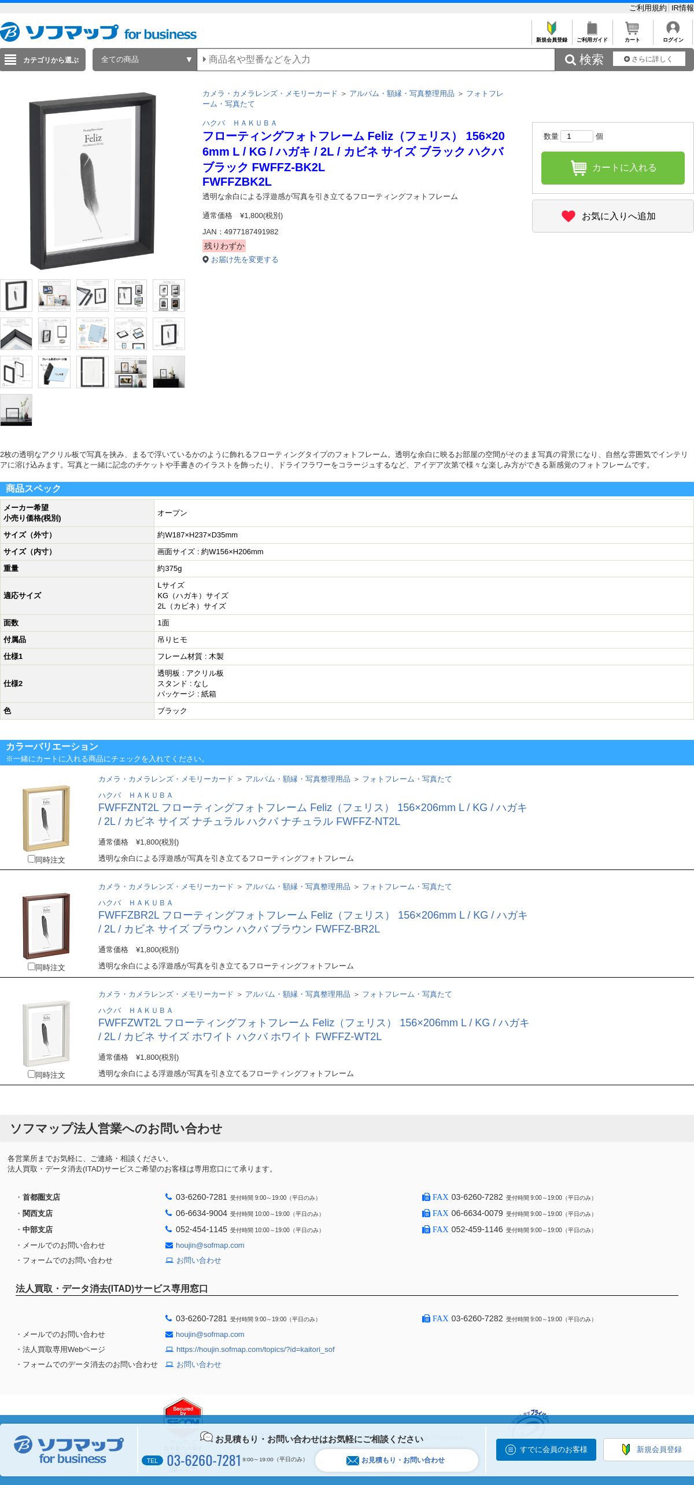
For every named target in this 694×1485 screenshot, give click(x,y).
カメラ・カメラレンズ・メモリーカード (270, 93)
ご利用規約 (649, 7)
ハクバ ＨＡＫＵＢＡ (240, 123)
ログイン (673, 37)
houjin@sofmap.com (210, 1245)
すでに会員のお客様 (554, 1449)
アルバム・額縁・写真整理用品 (402, 93)
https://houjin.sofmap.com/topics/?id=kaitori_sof (255, 1349)
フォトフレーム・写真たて (407, 779)
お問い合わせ (199, 1260)
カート (632, 37)
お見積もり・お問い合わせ (395, 1460)
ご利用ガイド (592, 37)
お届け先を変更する (245, 259)
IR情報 (682, 7)
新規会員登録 (551, 37)
